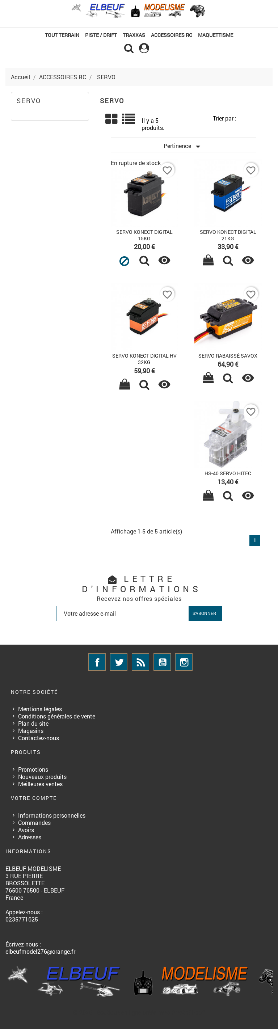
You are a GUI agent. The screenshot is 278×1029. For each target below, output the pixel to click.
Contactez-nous (38, 738)
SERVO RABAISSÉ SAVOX (227, 355)
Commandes (34, 822)
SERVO (29, 100)
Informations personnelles (51, 815)
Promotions (33, 769)
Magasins (30, 730)
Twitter (118, 662)
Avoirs (26, 830)
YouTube (162, 662)
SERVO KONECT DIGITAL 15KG (144, 235)
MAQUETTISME (215, 34)
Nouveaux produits (42, 776)
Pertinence (183, 146)
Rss (140, 662)
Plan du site (33, 723)
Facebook (97, 662)
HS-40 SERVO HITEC (228, 473)
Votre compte (34, 797)
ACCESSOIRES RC (171, 34)
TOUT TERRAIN (62, 34)
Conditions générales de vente (56, 716)
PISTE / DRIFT (101, 34)
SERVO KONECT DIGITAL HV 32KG (144, 359)
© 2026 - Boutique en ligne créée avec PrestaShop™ (139, 1012)
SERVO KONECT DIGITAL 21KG (228, 235)
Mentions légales (40, 709)
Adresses (29, 837)
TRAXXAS (134, 34)
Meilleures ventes (40, 784)
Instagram (184, 662)
